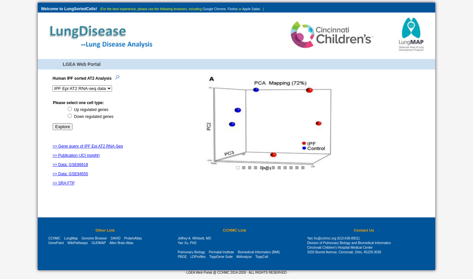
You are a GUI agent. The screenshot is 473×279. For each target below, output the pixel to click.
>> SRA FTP (64, 183)
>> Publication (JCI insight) (76, 155)
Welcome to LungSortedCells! (69, 9)
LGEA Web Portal (82, 64)
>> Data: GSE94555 (70, 174)
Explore (62, 126)
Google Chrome (214, 9)
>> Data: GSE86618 (70, 164)
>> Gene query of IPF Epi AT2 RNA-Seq (88, 146)
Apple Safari (251, 9)
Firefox (233, 9)
